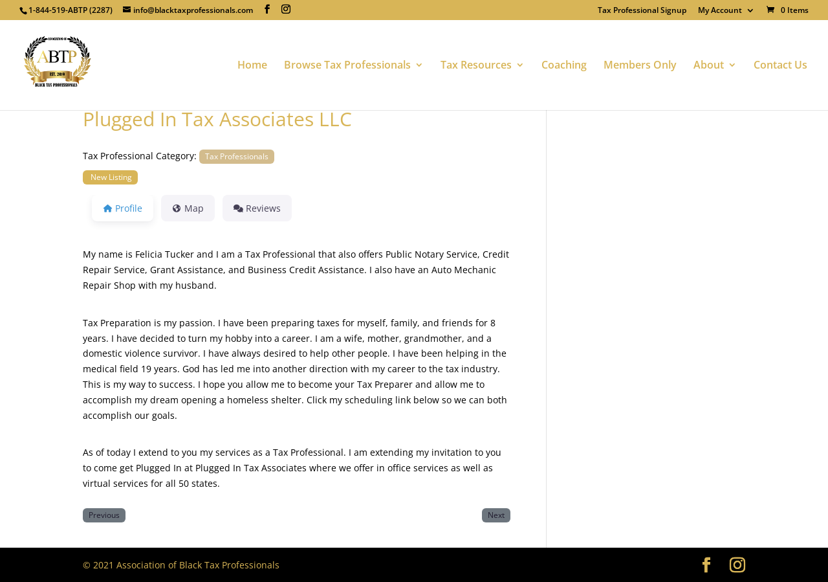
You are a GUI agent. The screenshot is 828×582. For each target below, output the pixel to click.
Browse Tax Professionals (347, 66)
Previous (104, 514)
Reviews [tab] (257, 208)
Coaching (564, 66)
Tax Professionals (236, 156)
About (708, 66)
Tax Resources (476, 66)
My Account (720, 11)
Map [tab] (188, 208)
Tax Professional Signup (642, 11)
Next (496, 514)
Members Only (640, 66)
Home (252, 66)
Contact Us (780, 66)
